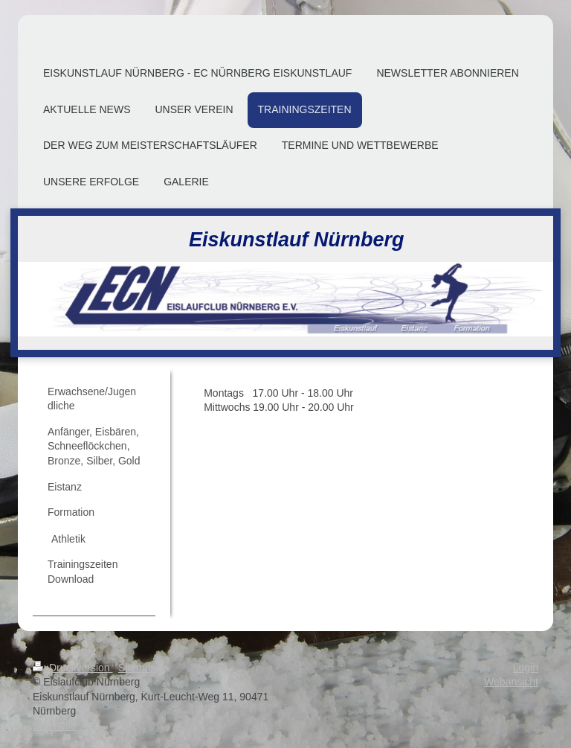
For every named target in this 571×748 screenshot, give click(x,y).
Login (525, 668)
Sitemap (137, 668)
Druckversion (72, 668)
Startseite (55, 726)
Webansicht (511, 682)
